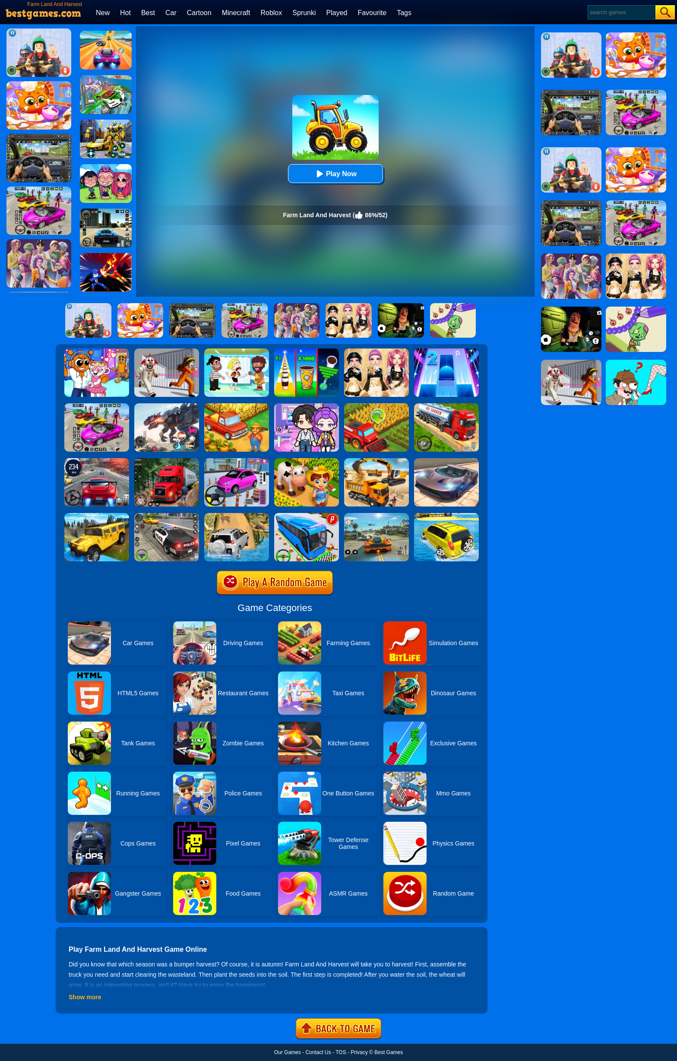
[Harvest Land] (376, 406)
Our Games (287, 1052)
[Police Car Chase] (166, 516)
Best (148, 12)
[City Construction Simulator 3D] (376, 461)
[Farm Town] (236, 406)
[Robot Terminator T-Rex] (166, 406)
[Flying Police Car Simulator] (106, 78)
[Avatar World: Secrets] (306, 406)
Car (171, 12)
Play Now (335, 173)
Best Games (388, 1052)
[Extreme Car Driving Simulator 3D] (106, 212)
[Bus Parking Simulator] (306, 516)
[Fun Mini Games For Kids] (96, 351)
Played (337, 12)
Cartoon (199, 12)
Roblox (271, 12)
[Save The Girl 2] (236, 351)
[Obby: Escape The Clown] (166, 351)
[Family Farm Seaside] (306, 461)
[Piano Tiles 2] (446, 351)
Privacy (359, 1052)
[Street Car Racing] (96, 461)
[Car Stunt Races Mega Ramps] (96, 406)
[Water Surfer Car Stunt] (446, 516)
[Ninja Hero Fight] (106, 256)
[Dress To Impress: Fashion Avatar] (376, 351)
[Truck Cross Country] (96, 516)
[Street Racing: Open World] (376, 516)
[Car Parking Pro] (236, 461)
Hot (125, 12)
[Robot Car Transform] (106, 123)
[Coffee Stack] (306, 351)
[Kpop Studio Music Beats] (106, 167)
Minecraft (236, 12)
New (103, 12)
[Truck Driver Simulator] (446, 406)
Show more (85, 997)
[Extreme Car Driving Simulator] (446, 461)
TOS (340, 1052)
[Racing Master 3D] (106, 34)
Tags (404, 12)
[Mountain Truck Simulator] (166, 461)
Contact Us (318, 1052)
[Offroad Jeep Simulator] (236, 516)
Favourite (371, 12)
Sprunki (304, 12)
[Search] (621, 12)
